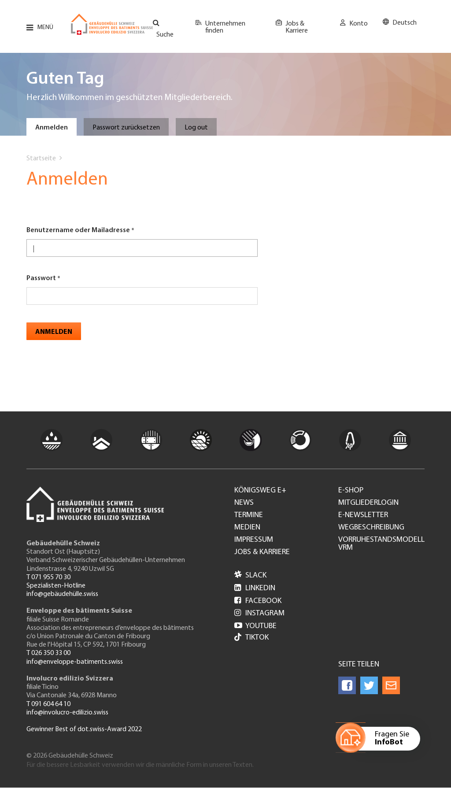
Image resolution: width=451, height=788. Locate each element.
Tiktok (251, 638)
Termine (248, 515)
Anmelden (51, 127)
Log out (196, 127)
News (244, 503)
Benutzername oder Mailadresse (78, 230)
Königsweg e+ (260, 491)
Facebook (257, 601)
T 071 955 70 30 (48, 577)
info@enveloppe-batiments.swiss (74, 662)
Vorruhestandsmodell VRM (381, 544)
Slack (250, 575)
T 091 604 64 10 (48, 704)
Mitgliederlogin (368, 503)
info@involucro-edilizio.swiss (67, 712)
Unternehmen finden (225, 27)
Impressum (253, 540)
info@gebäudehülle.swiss (62, 594)
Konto (358, 23)
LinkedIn (254, 588)
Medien (247, 528)
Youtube (255, 626)
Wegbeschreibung (371, 528)
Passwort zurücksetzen (126, 127)
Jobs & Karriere (296, 27)
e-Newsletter (363, 515)
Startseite (41, 158)
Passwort (41, 278)
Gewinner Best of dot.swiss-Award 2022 (84, 729)
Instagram (259, 613)
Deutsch (404, 22)
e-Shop (350, 491)
